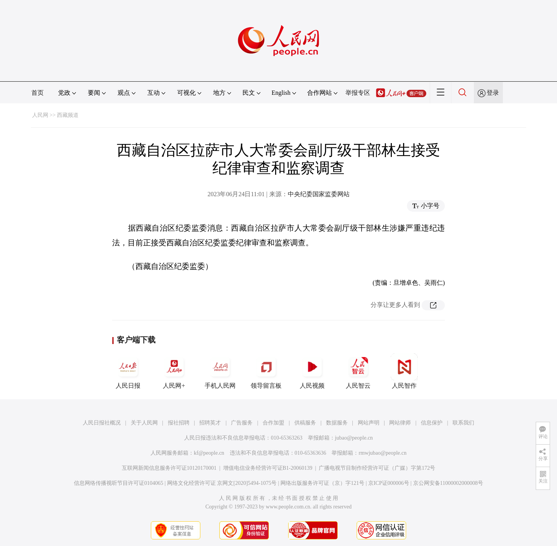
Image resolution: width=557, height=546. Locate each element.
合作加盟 (273, 423)
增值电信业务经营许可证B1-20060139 (268, 468)
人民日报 (128, 371)
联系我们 (463, 423)
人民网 (40, 115)
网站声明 (368, 423)
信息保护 (432, 423)
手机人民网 (220, 371)
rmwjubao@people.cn (383, 453)
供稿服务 (305, 423)
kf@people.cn (209, 453)
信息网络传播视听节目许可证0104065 (118, 483)
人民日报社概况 (102, 423)
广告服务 (242, 423)
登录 (493, 92)
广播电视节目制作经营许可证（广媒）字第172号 (377, 468)
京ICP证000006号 (388, 483)
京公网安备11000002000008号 (448, 483)
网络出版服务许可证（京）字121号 (322, 483)
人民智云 (358, 371)
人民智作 (404, 371)
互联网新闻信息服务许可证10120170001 (169, 468)
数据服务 (337, 423)
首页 (37, 92)
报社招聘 (179, 423)
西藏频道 (68, 115)
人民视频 (312, 371)
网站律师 (400, 423)
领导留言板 (266, 371)
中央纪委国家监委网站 (319, 194)
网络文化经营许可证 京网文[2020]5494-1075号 (222, 483)
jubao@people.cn (354, 438)
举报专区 (357, 92)
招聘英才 (210, 423)
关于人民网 (144, 423)
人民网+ (174, 371)
